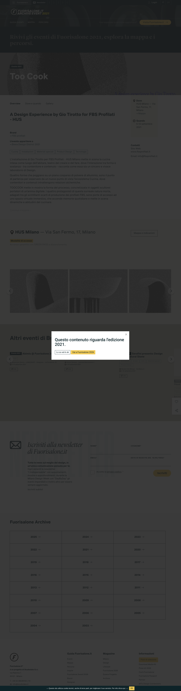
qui (124, 688)
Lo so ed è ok (63, 352)
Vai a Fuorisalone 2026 (85, 352)
